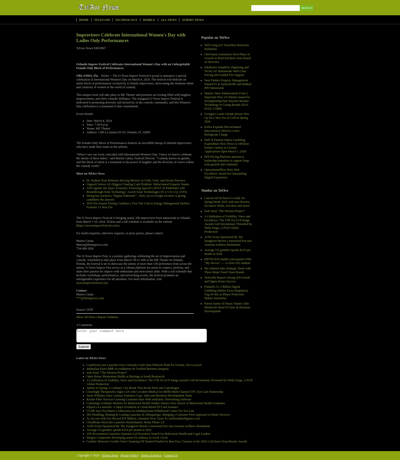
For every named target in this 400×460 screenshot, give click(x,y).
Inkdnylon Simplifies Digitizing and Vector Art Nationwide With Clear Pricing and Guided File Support (226, 71)
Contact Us (171, 455)
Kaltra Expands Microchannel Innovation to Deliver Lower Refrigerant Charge (222, 130)
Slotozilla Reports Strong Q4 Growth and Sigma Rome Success (227, 279)
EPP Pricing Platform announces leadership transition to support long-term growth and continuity (226, 160)
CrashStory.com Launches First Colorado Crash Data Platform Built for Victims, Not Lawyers (144, 365)
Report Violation (108, 317)
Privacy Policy (130, 455)
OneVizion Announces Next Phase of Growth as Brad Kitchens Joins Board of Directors (227, 58)
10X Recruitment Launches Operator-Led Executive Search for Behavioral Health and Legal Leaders (148, 434)
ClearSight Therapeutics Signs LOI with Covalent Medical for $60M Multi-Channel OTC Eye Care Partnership (154, 391)
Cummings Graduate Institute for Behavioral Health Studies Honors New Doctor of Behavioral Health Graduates (155, 403)
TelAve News (114, 7)
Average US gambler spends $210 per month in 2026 (118, 430)
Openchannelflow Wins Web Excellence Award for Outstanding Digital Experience (225, 173)
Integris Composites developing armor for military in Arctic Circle (127, 437)
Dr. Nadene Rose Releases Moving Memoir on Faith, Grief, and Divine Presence (135, 180)
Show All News (85, 317)
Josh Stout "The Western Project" (224, 211)
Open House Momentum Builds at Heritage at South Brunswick (125, 376)
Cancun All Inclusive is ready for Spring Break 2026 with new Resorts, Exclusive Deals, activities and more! (227, 201)
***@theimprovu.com (90, 298)
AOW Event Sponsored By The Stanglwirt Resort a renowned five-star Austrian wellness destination (228, 240)
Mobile (149, 20)
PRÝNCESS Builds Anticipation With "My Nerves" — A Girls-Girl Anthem (227, 261)
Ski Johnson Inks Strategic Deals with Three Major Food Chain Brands (227, 270)
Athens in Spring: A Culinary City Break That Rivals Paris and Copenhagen (132, 388)
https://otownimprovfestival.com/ (97, 225)
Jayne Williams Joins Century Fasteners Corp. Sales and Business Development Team (139, 395)
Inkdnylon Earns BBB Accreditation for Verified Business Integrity (127, 369)
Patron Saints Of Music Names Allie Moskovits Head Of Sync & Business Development (227, 307)
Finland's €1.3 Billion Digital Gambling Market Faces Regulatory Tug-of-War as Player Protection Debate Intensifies (226, 292)
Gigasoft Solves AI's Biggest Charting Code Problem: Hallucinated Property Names (137, 184)
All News (169, 20)
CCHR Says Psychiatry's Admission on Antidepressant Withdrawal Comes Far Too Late (140, 411)
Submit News (193, 20)
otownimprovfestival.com (92, 283)
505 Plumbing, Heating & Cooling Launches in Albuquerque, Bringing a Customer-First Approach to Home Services (158, 414)
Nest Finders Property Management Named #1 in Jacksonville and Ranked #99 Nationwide (227, 84)
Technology (126, 20)
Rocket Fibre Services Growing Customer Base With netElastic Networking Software (138, 399)
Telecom (102, 20)
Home (84, 20)
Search (307, 14)
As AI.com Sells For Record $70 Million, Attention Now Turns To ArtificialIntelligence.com (143, 418)
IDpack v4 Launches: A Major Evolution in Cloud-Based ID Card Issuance (132, 407)
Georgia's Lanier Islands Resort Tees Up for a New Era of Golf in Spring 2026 (226, 117)
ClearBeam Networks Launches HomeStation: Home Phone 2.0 (125, 422)
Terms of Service (151, 455)
